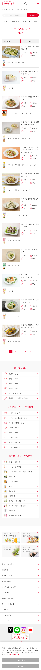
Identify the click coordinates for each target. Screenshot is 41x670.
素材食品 (8, 491)
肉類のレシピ (10, 388)
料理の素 (8, 476)
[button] (38, 564)
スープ (8, 486)
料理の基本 (26, 22)
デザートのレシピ (12, 442)
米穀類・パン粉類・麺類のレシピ (17, 398)
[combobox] (20, 15)
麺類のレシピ (10, 432)
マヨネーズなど (11, 462)
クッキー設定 (20, 662)
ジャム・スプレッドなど (14, 506)
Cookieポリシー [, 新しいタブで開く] (14, 656)
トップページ (6, 9)
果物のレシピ (10, 378)
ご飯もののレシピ (12, 427)
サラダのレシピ (11, 413)
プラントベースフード (13, 501)
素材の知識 (15, 22)
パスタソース (10, 481)
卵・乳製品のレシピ (12, 393)
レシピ (6, 22)
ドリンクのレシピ (12, 447)
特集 (35, 22)
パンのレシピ (10, 437)
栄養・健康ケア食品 (12, 515)
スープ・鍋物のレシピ (13, 422)
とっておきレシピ (17, 9)
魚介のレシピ (10, 383)
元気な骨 (8, 510)
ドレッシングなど (12, 467)
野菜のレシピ (10, 374)
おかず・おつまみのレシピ (14, 418)
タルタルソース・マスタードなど (17, 471)
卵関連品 (8, 496)
